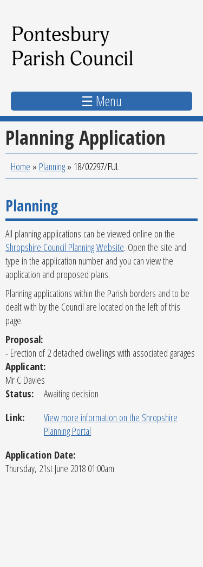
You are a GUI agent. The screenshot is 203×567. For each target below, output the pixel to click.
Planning (52, 166)
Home (20, 166)
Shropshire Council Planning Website (64, 247)
